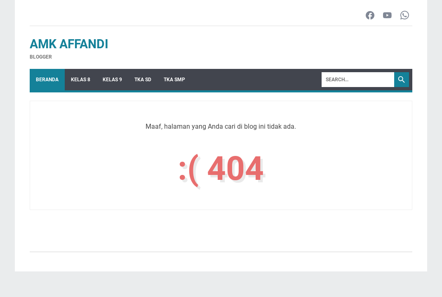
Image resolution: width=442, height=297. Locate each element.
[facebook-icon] (370, 16)
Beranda (47, 79)
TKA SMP (174, 79)
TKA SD (142, 79)
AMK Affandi (69, 44)
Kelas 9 (112, 79)
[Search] (358, 79)
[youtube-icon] (387, 16)
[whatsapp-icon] (404, 16)
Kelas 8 (80, 79)
